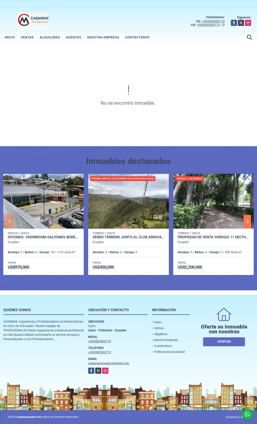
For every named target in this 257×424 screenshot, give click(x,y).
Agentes (73, 37)
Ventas (27, 37)
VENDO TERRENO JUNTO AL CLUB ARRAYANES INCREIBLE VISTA (128, 237)
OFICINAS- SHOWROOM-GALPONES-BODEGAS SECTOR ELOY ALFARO (43, 237)
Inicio (10, 37)
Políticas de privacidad (169, 352)
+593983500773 (213, 21)
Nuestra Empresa (103, 37)
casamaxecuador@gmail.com (108, 363)
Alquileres (50, 37)
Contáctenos (137, 37)
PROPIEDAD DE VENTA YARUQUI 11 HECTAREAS (213, 237)
